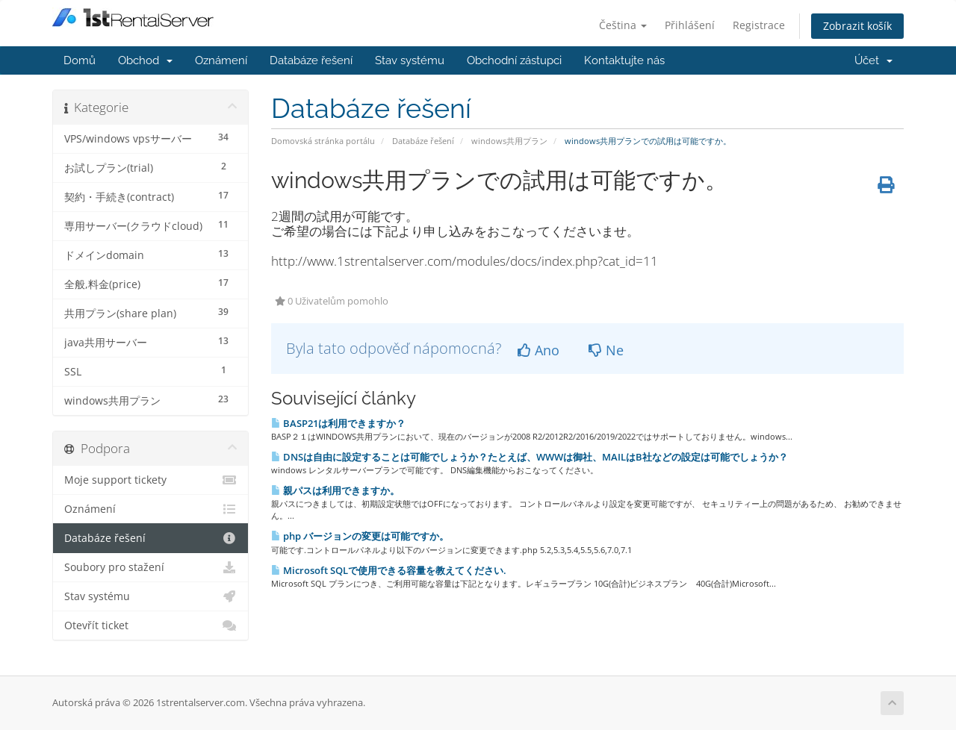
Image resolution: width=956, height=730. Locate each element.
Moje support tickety (150, 480)
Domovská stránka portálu (323, 140)
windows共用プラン (509, 140)
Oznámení (221, 60)
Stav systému (409, 60)
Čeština (623, 25)
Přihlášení (690, 25)
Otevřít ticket (150, 625)
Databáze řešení (311, 60)
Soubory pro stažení (150, 567)
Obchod (145, 60)
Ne (606, 350)
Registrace (759, 25)
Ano (538, 350)
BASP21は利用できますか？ (338, 423)
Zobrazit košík (857, 26)
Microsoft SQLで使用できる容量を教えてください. (388, 570)
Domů (79, 60)
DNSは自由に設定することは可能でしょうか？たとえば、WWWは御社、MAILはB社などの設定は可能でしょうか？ (529, 457)
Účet (873, 60)
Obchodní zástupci (514, 60)
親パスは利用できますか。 (335, 490)
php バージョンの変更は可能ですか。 (360, 536)
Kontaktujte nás (624, 60)
